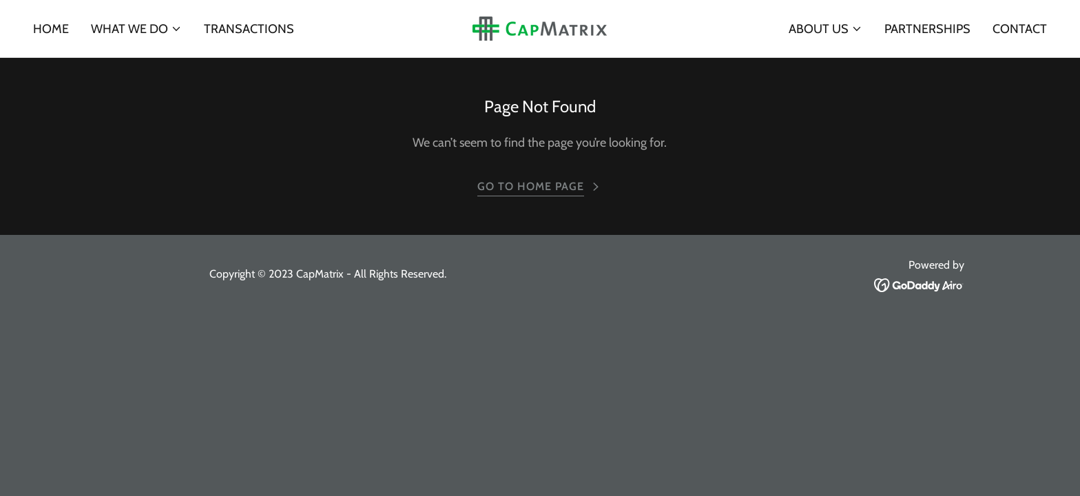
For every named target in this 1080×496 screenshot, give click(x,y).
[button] (136, 29)
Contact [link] (1020, 29)
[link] (540, 27)
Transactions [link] (249, 29)
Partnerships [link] (927, 29)
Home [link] (51, 29)
